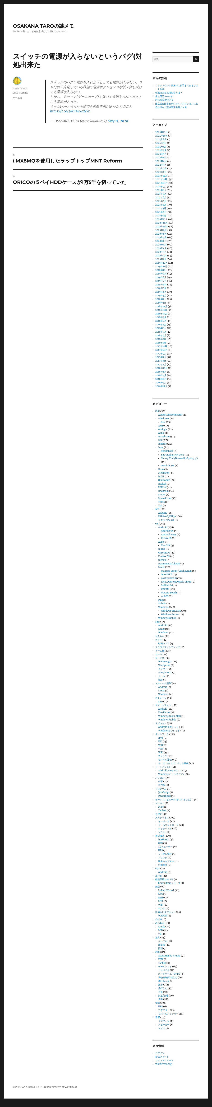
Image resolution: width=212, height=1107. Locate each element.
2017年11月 (161, 346)
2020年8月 (161, 233)
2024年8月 (161, 139)
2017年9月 (161, 353)
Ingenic (162, 443)
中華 (160, 781)
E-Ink (161, 926)
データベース (165, 672)
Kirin (161, 469)
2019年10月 (161, 270)
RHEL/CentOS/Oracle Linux (176, 581)
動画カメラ (163, 643)
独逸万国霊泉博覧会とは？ (168, 92)
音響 (157, 1017)
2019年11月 (161, 266)
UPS (160, 850)
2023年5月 (161, 153)
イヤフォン (163, 1021)
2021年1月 (160, 215)
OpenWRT (166, 574)
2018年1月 (160, 342)
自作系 (161, 785)
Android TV (167, 530)
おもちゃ (159, 636)
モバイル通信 (165, 759)
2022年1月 (160, 172)
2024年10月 (161, 135)
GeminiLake (167, 465)
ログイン (159, 1053)
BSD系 (161, 549)
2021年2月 (160, 212)
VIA (160, 505)
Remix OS (166, 538)
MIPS (161, 476)
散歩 (160, 984)
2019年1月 (160, 302)
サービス (159, 658)
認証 (160, 679)
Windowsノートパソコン (171, 774)
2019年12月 (161, 262)
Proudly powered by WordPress (60, 1087)
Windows (163, 607)
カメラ (158, 639)
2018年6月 (161, 328)
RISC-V (162, 487)
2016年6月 (161, 379)
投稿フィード (162, 1056)
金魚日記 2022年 (164, 96)
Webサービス (165, 661)
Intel (160, 447)
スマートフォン (163, 705)
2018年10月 (161, 313)
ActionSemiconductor (170, 414)
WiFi (160, 752)
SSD (160, 701)
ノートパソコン (163, 766)
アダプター (163, 1010)
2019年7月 (161, 281)
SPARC (161, 494)
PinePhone (164, 712)
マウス (161, 832)
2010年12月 (161, 386)
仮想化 (158, 814)
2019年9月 (161, 273)
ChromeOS (164, 552)
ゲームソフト (165, 966)
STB (157, 621)
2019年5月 (161, 288)
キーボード (163, 821)
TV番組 (162, 962)
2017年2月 (160, 364)
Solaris (162, 603)
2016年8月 (161, 371)
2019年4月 (161, 291)
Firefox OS (164, 556)
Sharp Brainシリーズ (169, 883)
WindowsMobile (167, 618)
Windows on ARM (171, 610)
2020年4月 (161, 248)
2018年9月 (161, 317)
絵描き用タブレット (165, 912)
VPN (160, 748)
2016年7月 (161, 375)
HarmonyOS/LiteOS (169, 563)
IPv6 (160, 737)
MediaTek (163, 472)
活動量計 (162, 864)
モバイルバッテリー (168, 1013)
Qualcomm (164, 480)
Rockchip (163, 491)
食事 (160, 999)
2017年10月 (161, 349)
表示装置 (159, 923)
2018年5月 (160, 331)
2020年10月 (161, 226)
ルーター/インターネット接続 (173, 763)
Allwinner (163, 418)
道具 (157, 937)
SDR (160, 901)
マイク (161, 1028)
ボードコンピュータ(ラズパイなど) (173, 799)
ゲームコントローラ (168, 825)
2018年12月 (161, 306)
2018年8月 (160, 320)
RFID (161, 897)
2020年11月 (161, 222)
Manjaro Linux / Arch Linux (176, 570)
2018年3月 (160, 339)
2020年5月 (161, 244)
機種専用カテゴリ (164, 879)
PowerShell (164, 795)
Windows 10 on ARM (169, 716)
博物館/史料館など (167, 977)
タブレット (161, 723)
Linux (161, 567)
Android (162, 527)
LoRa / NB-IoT (166, 890)
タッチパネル (165, 828)
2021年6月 (161, 197)
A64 (163, 422)
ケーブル (162, 941)
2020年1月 (160, 259)
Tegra (161, 501)
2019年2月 (161, 299)
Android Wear (168, 534)
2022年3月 (161, 164)
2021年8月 (160, 190)
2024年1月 (160, 146)
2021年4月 (160, 204)
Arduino (162, 512)
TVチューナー (165, 846)
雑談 (157, 952)
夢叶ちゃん (163, 981)
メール (161, 676)
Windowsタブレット (169, 730)
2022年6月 (161, 157)
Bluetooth (163, 839)
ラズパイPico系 (166, 520)
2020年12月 (161, 219)
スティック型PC (163, 683)
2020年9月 (161, 230)
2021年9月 (161, 186)
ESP (160, 440)
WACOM (162, 915)
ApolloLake (167, 451)
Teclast (162, 810)
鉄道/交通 (163, 995)
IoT (157, 509)
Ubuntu (165, 589)
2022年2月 (161, 168)
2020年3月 (161, 251)
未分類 (158, 875)
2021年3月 (160, 208)
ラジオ (161, 908)
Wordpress (164, 665)
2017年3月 (160, 360)
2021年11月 (161, 179)
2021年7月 (160, 193)
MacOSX (165, 545)
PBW (160, 959)
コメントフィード (164, 1060)
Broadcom (164, 436)
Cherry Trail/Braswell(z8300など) (179, 458)
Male (161, 806)
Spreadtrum (164, 498)
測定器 (161, 944)
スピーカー (163, 1024)
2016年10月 (161, 368)
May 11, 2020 (118, 121)
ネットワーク (162, 734)
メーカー (159, 803)
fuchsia (162, 560)
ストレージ (161, 697)
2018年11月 (161, 310)
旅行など (162, 988)
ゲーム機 (17, 97)
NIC (160, 741)
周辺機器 (159, 835)
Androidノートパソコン (170, 770)
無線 (157, 886)
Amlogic (162, 429)
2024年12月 (161, 132)
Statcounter (8, 1104)
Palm (161, 599)
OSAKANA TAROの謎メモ (43, 26)
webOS (164, 596)
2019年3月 (160, 295)
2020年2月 (161, 255)
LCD (160, 930)
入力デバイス (162, 817)
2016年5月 (161, 382)
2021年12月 (161, 175)
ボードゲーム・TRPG (169, 973)
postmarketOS (169, 578)
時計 (157, 868)
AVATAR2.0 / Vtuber (169, 955)
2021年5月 (160, 201)
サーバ (158, 654)
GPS (160, 843)
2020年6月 (161, 241)
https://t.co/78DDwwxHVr (70, 111)
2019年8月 (161, 277)
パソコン (159, 777)
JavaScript (163, 792)
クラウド (162, 668)
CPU (157, 411)
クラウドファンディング (167, 647)
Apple (161, 432)
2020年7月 (161, 237)
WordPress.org (163, 1064)
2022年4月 (161, 161)
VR (159, 933)
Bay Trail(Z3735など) (172, 454)
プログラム (161, 788)
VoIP (160, 745)
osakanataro (20, 88)
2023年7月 (161, 150)
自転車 (158, 919)
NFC (160, 893)
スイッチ (162, 756)
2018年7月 (160, 324)
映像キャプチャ (166, 861)
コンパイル (163, 970)
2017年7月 (160, 357)
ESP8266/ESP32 (167, 516)
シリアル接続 (165, 854)
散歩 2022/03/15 (164, 100)
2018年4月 (160, 335)
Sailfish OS (167, 585)
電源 (157, 1002)
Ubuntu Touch (169, 592)
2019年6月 (161, 284)
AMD (161, 425)
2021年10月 (161, 183)
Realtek (162, 483)
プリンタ (162, 857)
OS (156, 523)
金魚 (160, 991)
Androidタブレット (168, 726)
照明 (160, 948)
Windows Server (170, 614)
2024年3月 (161, 143)
